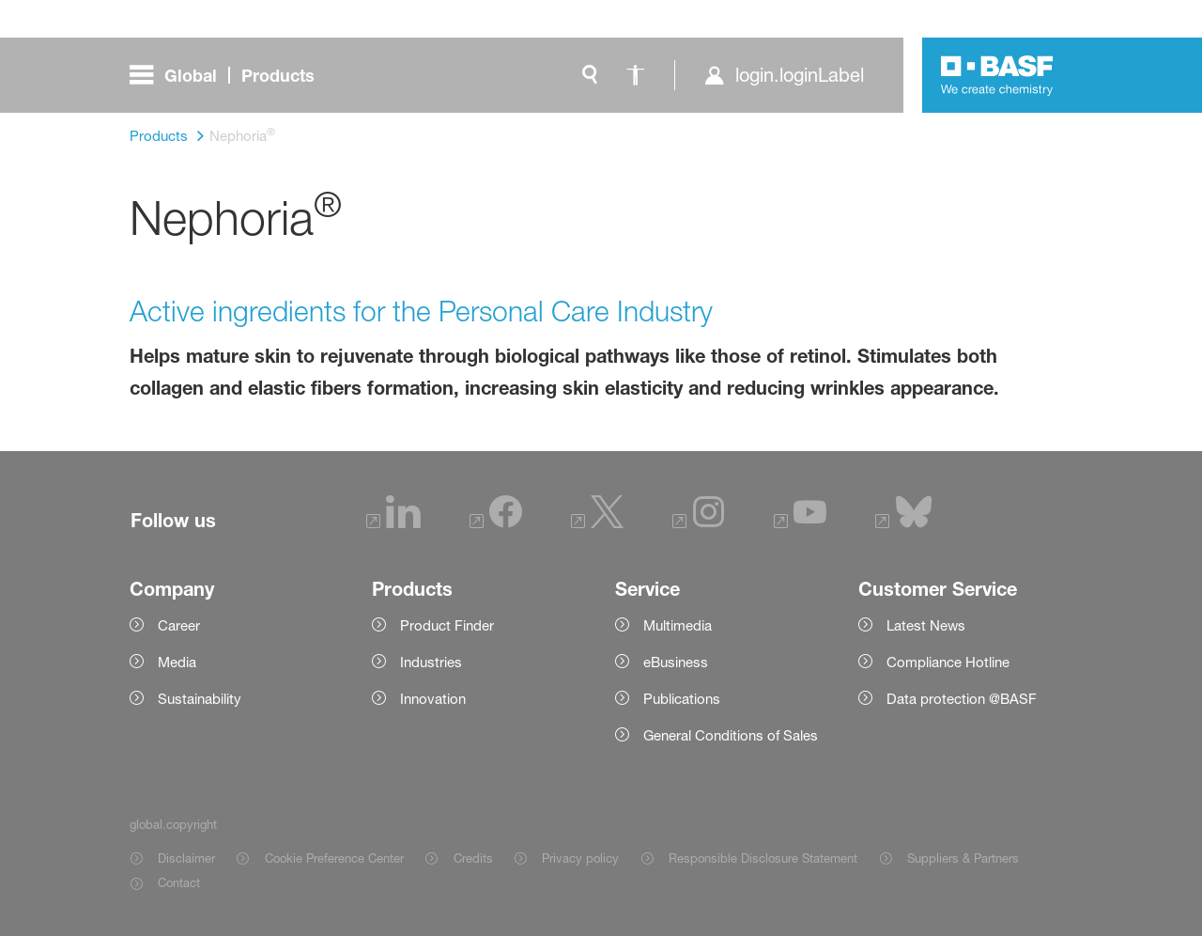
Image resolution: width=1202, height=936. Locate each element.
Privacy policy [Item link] (580, 858)
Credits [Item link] (473, 858)
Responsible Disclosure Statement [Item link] (763, 858)
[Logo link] (997, 75)
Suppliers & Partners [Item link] (963, 858)
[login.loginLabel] (783, 75)
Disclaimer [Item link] (186, 858)
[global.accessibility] (635, 75)
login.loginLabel (799, 75)
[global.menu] (230, 75)
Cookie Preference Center (334, 858)
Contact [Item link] (179, 882)
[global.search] (589, 75)
